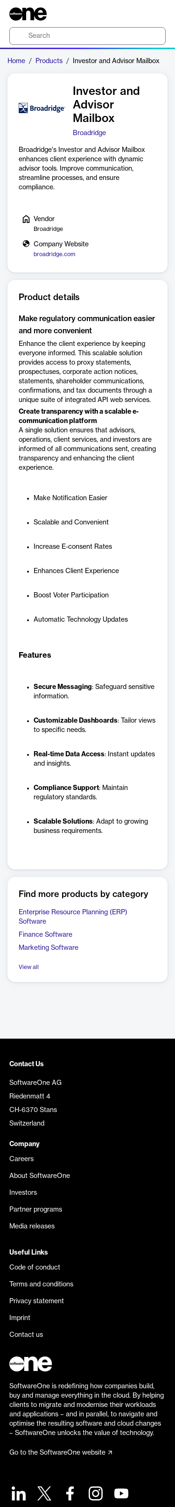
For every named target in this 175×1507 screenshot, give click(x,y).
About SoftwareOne (39, 1176)
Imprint (19, 1318)
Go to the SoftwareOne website (60, 1453)
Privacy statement (36, 1301)
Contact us (26, 1335)
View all (29, 967)
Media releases (32, 1226)
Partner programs (35, 1209)
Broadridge (89, 133)
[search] (87, 36)
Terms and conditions (41, 1284)
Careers (21, 1159)
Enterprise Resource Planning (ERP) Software (73, 917)
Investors (23, 1193)
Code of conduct (34, 1267)
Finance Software (45, 935)
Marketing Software (48, 948)
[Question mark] (152, 14)
